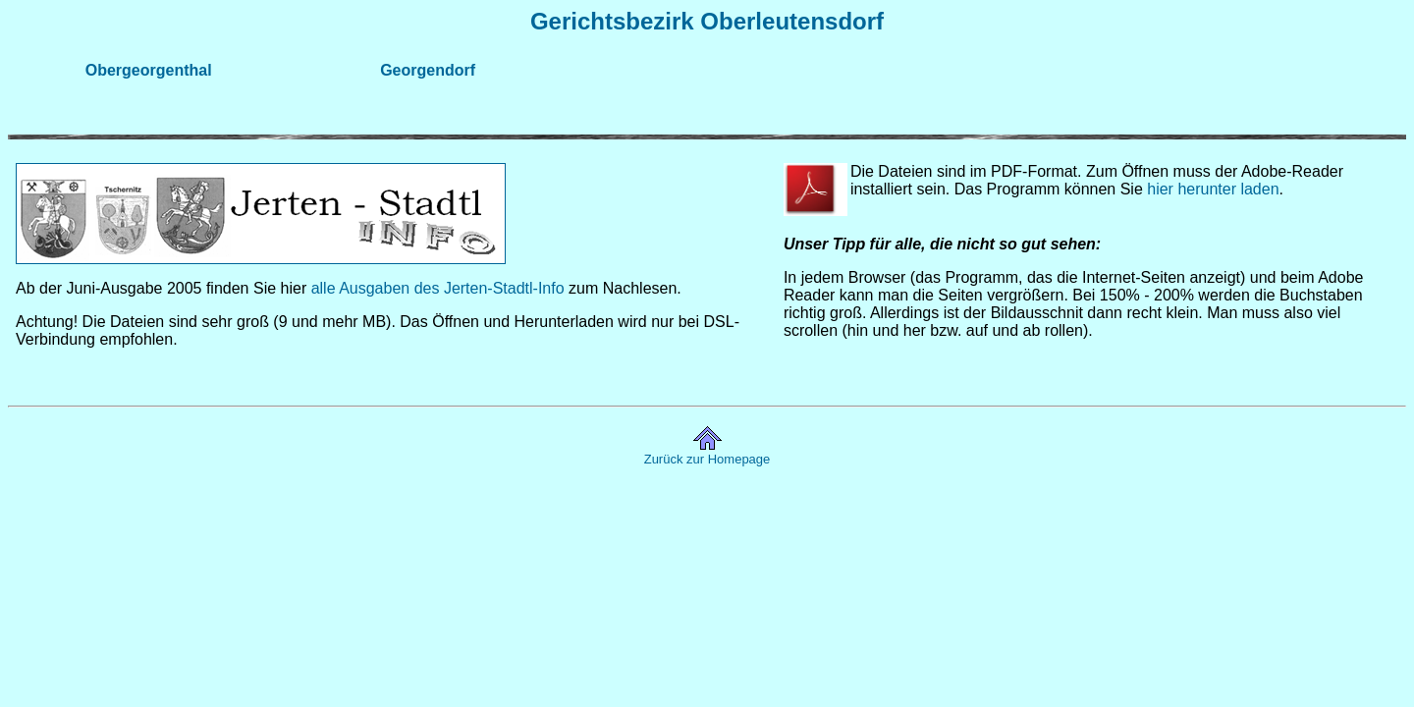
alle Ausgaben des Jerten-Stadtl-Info (438, 288)
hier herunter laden (1212, 189)
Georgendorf (427, 70)
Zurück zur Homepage (707, 459)
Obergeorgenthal (148, 70)
